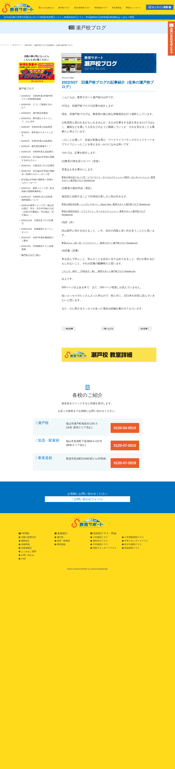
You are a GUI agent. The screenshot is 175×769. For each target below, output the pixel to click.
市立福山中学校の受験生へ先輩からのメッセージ (37, 179)
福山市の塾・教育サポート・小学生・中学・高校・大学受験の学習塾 (17, 7)
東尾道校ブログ (100, 8)
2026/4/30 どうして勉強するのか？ (37, 109)
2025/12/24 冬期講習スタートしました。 (37, 223)
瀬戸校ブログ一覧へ (29, 244)
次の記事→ (146, 337)
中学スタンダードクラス (135, 536)
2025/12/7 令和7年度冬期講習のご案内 (37, 231)
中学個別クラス (99, 540)
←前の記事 (70, 337)
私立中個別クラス (132, 540)
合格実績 (125, 18)
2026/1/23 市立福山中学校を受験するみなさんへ (38, 157)
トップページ (5, 45)
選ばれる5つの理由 (42, 18)
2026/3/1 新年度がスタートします (36, 134)
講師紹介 (114, 18)
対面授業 (58, 18)
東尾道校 (45, 459)
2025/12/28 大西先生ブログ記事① (36, 216)
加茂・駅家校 (48, 445)
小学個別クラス (99, 533)
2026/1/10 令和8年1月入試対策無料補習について (38, 197)
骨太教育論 (116, 8)
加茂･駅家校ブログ (82, 8)
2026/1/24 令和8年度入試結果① (35, 150)
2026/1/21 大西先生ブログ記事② (36, 164)
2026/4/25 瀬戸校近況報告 (33, 114)
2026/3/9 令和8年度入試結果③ (35, 128)
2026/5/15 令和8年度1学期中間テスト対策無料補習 (38, 102)
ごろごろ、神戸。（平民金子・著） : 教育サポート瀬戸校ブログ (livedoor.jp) (106, 279)
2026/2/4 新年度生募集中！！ (34, 144)
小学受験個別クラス (133, 533)
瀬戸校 (43, 431)
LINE (22, 554)
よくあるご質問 (154, 18)
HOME (8, 18)
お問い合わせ (26, 551)
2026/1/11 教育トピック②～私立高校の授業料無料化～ (38, 188)
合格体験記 (138, 18)
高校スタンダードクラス (103, 544)
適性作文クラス (99, 536)
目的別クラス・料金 (103, 529)
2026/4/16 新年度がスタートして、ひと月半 (38, 121)
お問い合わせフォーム (89, 494)
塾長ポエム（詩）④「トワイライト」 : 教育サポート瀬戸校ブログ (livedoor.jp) (107, 250)
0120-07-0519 (128, 445)
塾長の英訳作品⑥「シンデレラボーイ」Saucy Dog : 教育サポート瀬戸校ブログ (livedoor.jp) (108, 207)
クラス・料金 (101, 18)
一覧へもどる (109, 337)
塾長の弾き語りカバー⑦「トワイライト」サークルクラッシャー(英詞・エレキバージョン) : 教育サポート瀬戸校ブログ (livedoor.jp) (108, 179)
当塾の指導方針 (22, 18)
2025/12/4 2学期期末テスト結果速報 (37, 239)
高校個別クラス (130, 544)
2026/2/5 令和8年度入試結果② (35, 139)
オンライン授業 (160, 7)
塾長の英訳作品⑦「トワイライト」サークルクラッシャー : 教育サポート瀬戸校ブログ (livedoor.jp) (108, 219)
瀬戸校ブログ (63, 8)
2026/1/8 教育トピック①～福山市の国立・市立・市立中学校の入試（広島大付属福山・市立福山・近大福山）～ (37, 207)
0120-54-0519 (128, 431)
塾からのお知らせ (46, 8)
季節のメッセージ (133, 8)
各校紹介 (87, 18)
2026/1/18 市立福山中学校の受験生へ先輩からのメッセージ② (38, 171)
